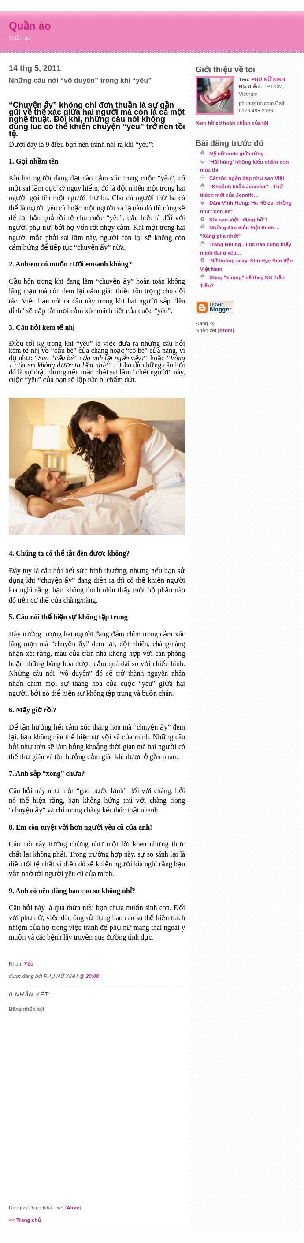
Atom (73, 1207)
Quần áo (30, 26)
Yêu (28, 963)
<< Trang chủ (25, 1220)
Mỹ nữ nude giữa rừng (236, 153)
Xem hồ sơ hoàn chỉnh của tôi (232, 123)
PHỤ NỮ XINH (268, 79)
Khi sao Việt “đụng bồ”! (238, 219)
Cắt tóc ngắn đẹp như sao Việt (246, 178)
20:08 (92, 976)
